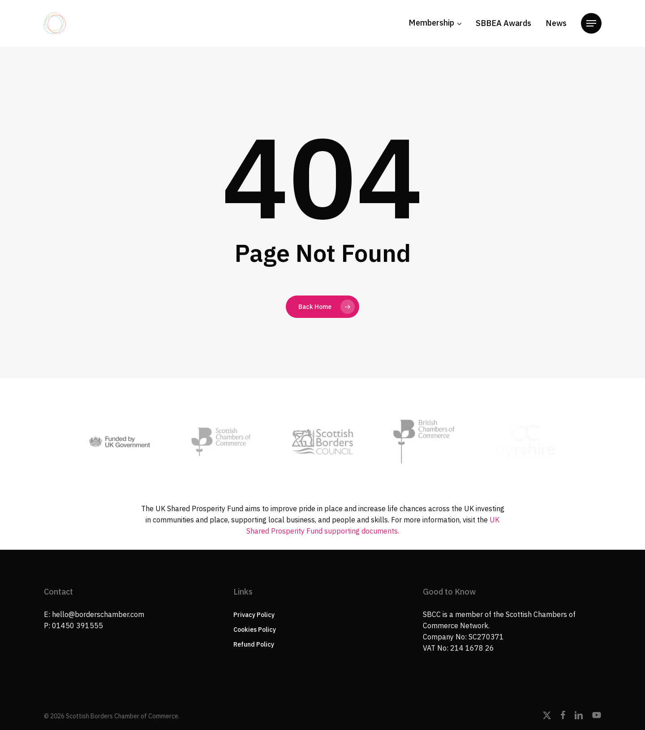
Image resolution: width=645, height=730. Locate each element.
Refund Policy (253, 644)
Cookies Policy (254, 630)
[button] (591, 23)
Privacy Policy (254, 615)
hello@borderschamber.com (98, 614)
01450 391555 (77, 625)
